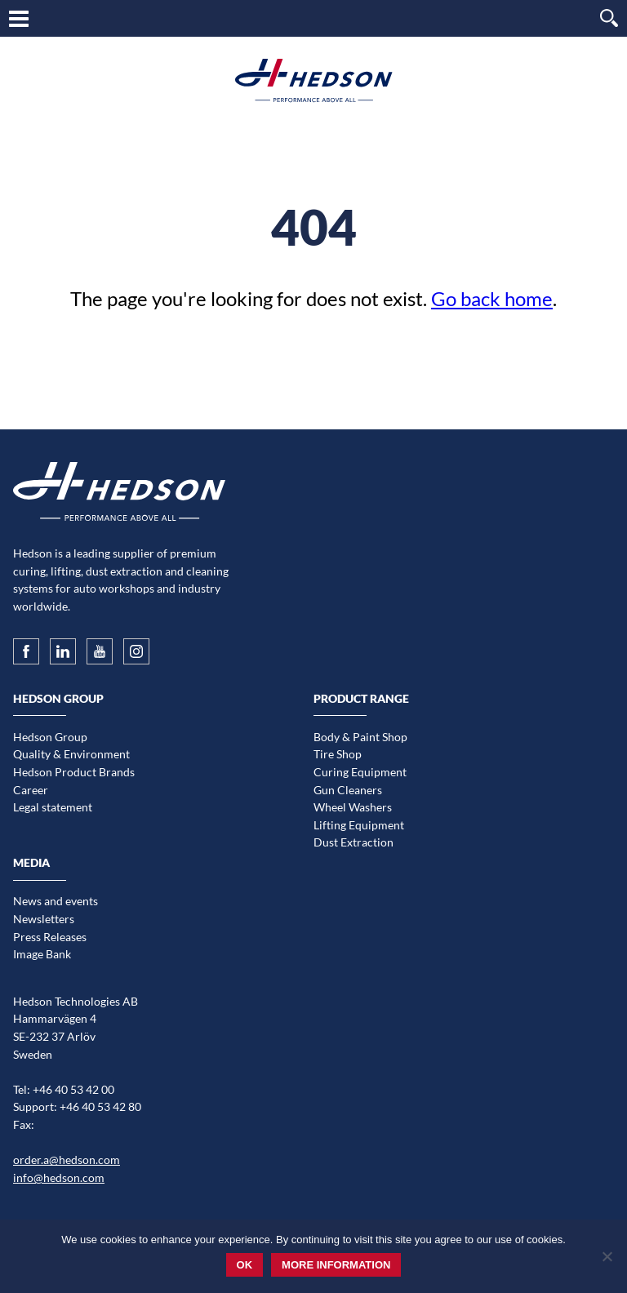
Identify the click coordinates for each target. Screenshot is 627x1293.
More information (336, 1265)
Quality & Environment (71, 754)
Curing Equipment (360, 772)
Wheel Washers (353, 807)
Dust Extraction (354, 842)
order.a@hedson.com (66, 1159)
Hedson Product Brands (74, 772)
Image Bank (42, 954)
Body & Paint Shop (360, 737)
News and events (55, 901)
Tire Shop (338, 754)
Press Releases (50, 937)
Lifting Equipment (359, 825)
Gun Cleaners (348, 790)
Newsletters (43, 919)
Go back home (492, 298)
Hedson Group (50, 737)
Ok (245, 1265)
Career (30, 790)
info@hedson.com (58, 1177)
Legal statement (52, 807)
